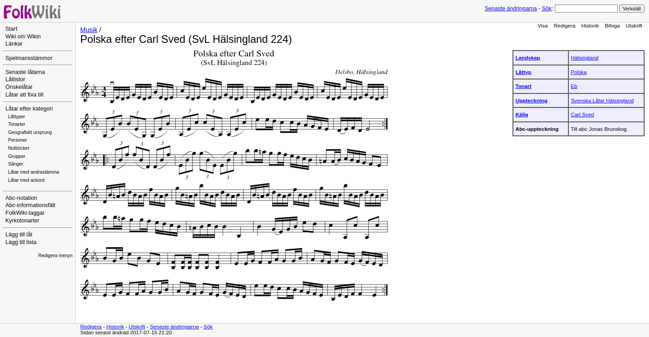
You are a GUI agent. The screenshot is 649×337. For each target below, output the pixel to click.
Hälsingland (585, 57)
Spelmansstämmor (28, 58)
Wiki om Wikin (23, 36)
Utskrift (634, 25)
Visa (543, 25)
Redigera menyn (55, 255)
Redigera (565, 25)
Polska (579, 72)
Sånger (15, 164)
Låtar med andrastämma (33, 172)
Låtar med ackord (26, 180)
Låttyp (523, 72)
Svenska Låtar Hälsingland (602, 100)
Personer (17, 140)
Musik (88, 29)
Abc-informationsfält (30, 205)
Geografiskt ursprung (30, 132)
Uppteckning (532, 100)
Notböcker (18, 148)
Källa (522, 114)
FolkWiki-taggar (25, 213)
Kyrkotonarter (22, 220)
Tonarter (16, 124)
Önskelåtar (19, 87)
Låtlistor (15, 79)
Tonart (524, 86)
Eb (574, 86)
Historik (590, 25)
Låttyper (16, 116)
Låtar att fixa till (24, 95)
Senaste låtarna (25, 72)
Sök (546, 8)
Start (11, 29)
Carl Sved (582, 114)
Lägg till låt (18, 234)
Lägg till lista (21, 242)
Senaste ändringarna (510, 8)
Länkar (14, 44)
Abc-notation (21, 198)
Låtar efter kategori (29, 109)
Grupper (16, 156)
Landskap (528, 57)
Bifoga (612, 25)
